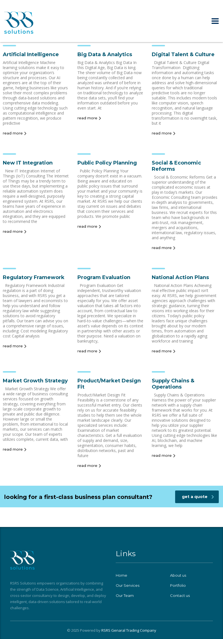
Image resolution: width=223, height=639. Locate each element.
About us (178, 575)
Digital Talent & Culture (183, 54)
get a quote (198, 496)
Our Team (125, 595)
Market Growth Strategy (35, 381)
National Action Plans (180, 277)
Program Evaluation (103, 277)
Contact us (180, 595)
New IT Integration (28, 163)
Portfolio (178, 585)
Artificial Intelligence (31, 54)
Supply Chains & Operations (173, 384)
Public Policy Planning (107, 163)
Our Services (127, 585)
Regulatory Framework (33, 277)
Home (121, 575)
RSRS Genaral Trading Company (128, 630)
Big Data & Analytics (104, 54)
